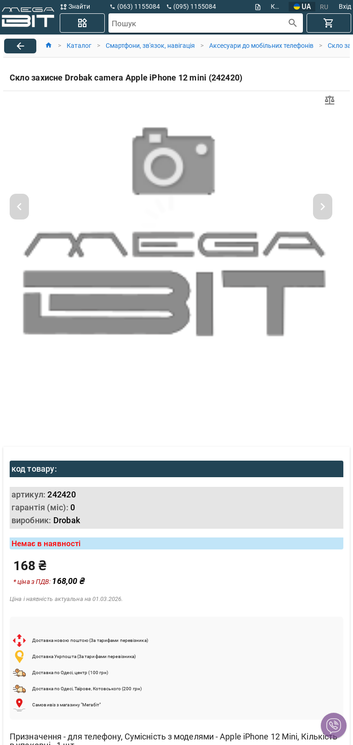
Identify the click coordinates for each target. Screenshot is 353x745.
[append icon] (293, 23)
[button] (334, 726)
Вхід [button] (345, 6)
